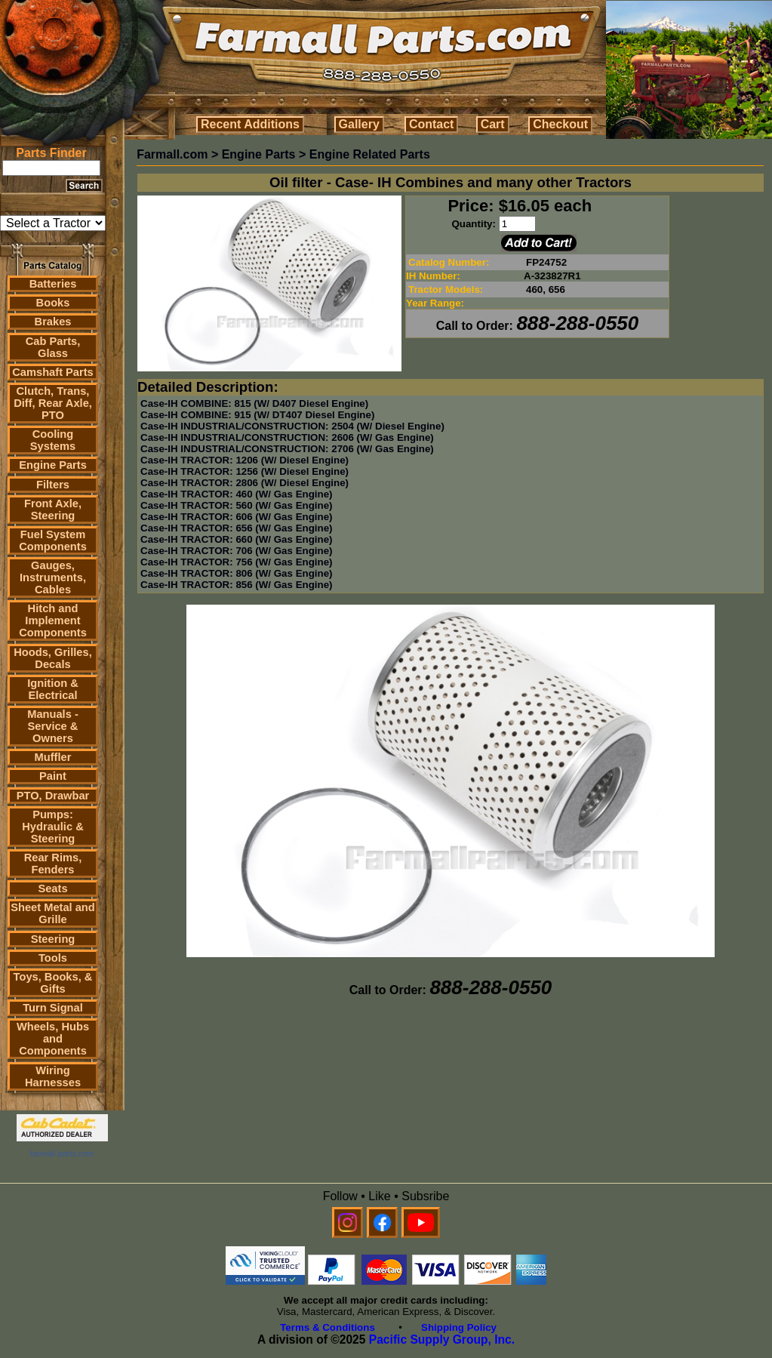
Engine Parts (53, 465)
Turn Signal (53, 1008)
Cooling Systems (52, 440)
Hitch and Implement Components (53, 620)
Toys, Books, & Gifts (53, 983)
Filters (52, 485)
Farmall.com (172, 154)
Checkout (560, 124)
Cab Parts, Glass (53, 347)
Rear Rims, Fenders (53, 863)
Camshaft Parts (53, 372)
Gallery (359, 124)
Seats (52, 888)
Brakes (53, 322)
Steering (53, 939)
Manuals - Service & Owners (52, 726)
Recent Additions (250, 124)
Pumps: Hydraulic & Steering (52, 826)
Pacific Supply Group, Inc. (442, 1339)
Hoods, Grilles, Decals (52, 658)
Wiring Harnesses (53, 1076)
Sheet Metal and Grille (53, 913)
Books (53, 303)
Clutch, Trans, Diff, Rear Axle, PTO (53, 403)
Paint (52, 776)
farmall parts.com (62, 1153)
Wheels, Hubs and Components (53, 1039)
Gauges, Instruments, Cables (53, 577)
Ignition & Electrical (52, 689)
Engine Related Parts (369, 154)
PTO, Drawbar (53, 796)
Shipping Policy (459, 1327)
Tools (52, 958)
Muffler (53, 757)
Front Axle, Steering (53, 509)
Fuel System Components (53, 540)
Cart (493, 124)
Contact (431, 124)
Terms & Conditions (327, 1327)
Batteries (53, 284)
